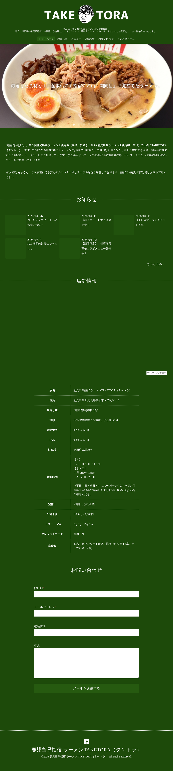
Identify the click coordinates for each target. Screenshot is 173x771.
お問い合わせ (106, 39)
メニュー (76, 39)
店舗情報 (90, 39)
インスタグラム (126, 39)
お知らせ (62, 39)
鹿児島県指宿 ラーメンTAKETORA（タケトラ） (86, 749)
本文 (37, 645)
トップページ (46, 39)
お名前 (39, 588)
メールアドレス (45, 607)
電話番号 (40, 626)
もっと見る (156, 264)
